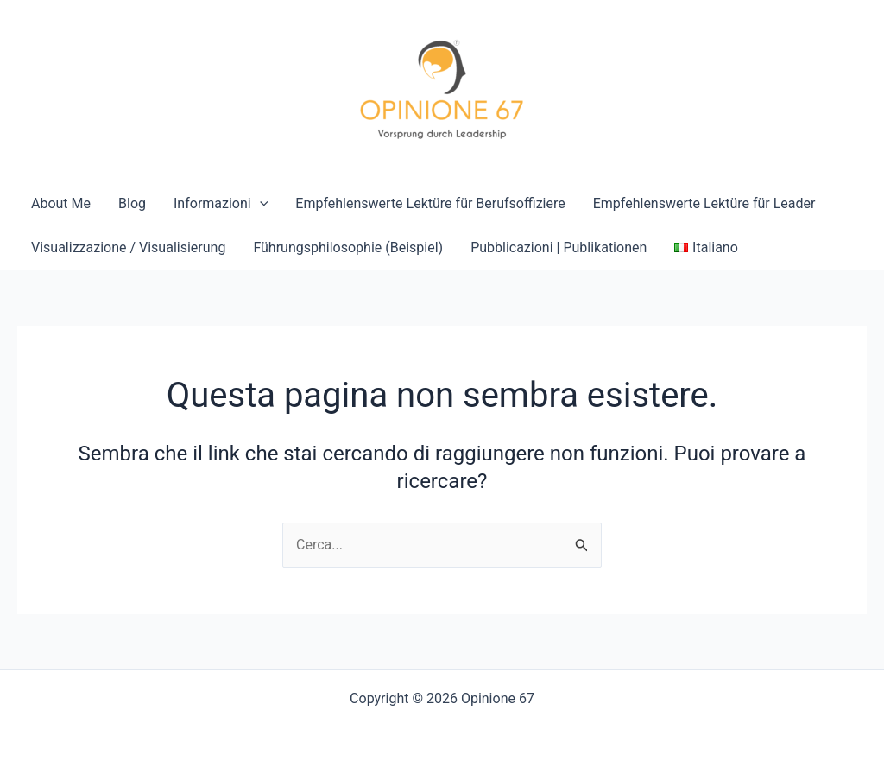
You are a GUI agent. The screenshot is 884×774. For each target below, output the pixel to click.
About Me (61, 203)
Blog (132, 203)
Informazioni (221, 203)
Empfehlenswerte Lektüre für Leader (704, 203)
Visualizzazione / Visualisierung (128, 247)
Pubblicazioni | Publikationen (558, 247)
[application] (259, 203)
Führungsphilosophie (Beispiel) (348, 247)
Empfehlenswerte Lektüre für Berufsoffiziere (430, 203)
